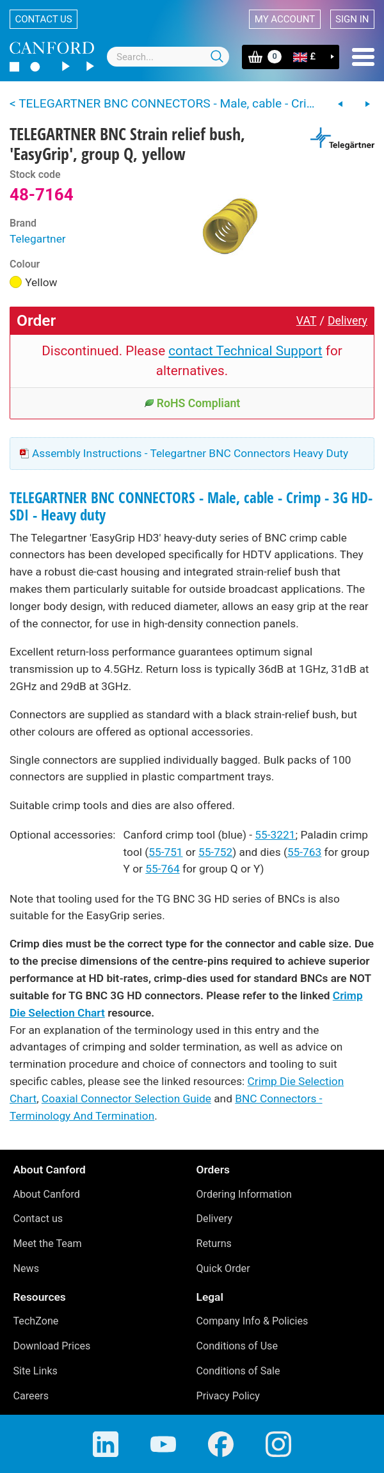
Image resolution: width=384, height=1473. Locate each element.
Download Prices (52, 1346)
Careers (31, 1396)
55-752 (215, 852)
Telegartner (38, 238)
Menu (363, 57)
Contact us (43, 19)
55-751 (165, 852)
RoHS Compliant (192, 403)
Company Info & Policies (252, 1321)
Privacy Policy (228, 1396)
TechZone (36, 1321)
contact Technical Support (245, 350)
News (26, 1268)
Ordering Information (244, 1194)
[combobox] (168, 57)
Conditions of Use (237, 1346)
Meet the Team (47, 1243)
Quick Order (223, 1268)
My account (285, 19)
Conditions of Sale (238, 1371)
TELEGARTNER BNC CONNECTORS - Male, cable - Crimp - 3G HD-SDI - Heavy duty (191, 506)
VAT (306, 320)
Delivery (347, 320)
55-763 (304, 852)
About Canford (46, 1194)
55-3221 (275, 834)
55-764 (162, 868)
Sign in (352, 19)
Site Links (35, 1371)
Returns (214, 1243)
